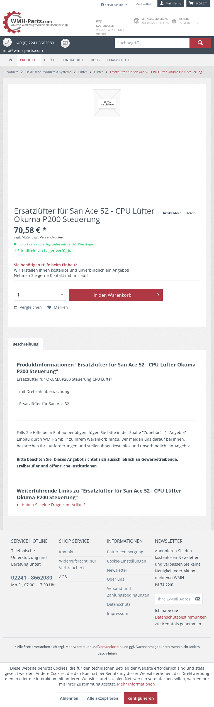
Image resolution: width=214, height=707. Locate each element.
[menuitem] (163, 43)
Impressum (117, 613)
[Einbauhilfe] (73, 60)
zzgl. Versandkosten (47, 237)
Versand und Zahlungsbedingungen (128, 592)
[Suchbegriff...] (163, 43)
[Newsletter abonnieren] (198, 598)
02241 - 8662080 (31, 577)
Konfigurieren (140, 698)
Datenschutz (118, 604)
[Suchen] (200, 43)
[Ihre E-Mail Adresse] (174, 598)
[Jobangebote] (118, 60)
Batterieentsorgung (125, 551)
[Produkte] (29, 60)
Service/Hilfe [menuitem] (112, 5)
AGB (63, 576)
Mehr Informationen (136, 684)
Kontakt (66, 551)
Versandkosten (109, 646)
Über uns (115, 579)
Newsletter (117, 570)
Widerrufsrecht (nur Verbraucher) (77, 564)
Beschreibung (25, 344)
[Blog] (95, 60)
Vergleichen (28, 307)
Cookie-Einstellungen (126, 561)
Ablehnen (69, 698)
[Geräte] (50, 60)
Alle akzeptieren (102, 698)
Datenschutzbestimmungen (181, 617)
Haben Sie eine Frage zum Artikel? (51, 504)
